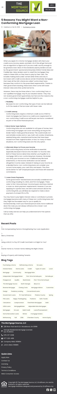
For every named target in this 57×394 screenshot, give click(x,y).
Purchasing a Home (29, 27)
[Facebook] (48, 390)
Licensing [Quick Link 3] (4, 364)
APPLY (52, 5)
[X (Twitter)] (51, 390)
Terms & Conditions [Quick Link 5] (8, 370)
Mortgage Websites (15, 386)
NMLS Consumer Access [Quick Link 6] (10, 374)
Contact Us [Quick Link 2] (5, 361)
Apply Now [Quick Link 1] (5, 357)
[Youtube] (54, 390)
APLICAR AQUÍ (49, 10)
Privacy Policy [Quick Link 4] (6, 367)
